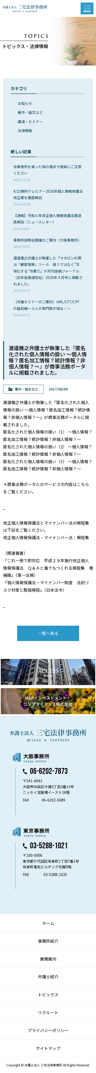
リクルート (48, 1012)
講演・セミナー (30, 121)
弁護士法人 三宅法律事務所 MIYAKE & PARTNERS (25, 8)
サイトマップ (48, 1048)
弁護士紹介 (48, 976)
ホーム (48, 923)
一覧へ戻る (48, 633)
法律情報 (25, 130)
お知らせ (25, 103)
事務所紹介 (48, 941)
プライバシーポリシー (48, 1030)
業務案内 (48, 959)
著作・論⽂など (30, 112)
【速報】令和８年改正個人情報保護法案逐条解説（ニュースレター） (47, 222)
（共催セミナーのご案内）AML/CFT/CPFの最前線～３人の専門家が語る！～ (46, 308)
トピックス (48, 994)
